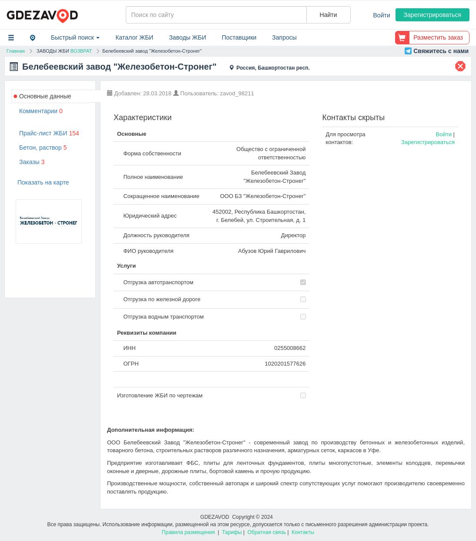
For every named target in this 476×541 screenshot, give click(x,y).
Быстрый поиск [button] (75, 37)
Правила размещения (188, 532)
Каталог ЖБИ (134, 37)
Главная (16, 51)
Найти (328, 14)
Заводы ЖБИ (187, 37)
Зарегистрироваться (432, 14)
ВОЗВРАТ (81, 51)
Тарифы (231, 532)
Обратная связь (267, 532)
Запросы (284, 37)
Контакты (303, 532)
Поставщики (239, 37)
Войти (381, 15)
